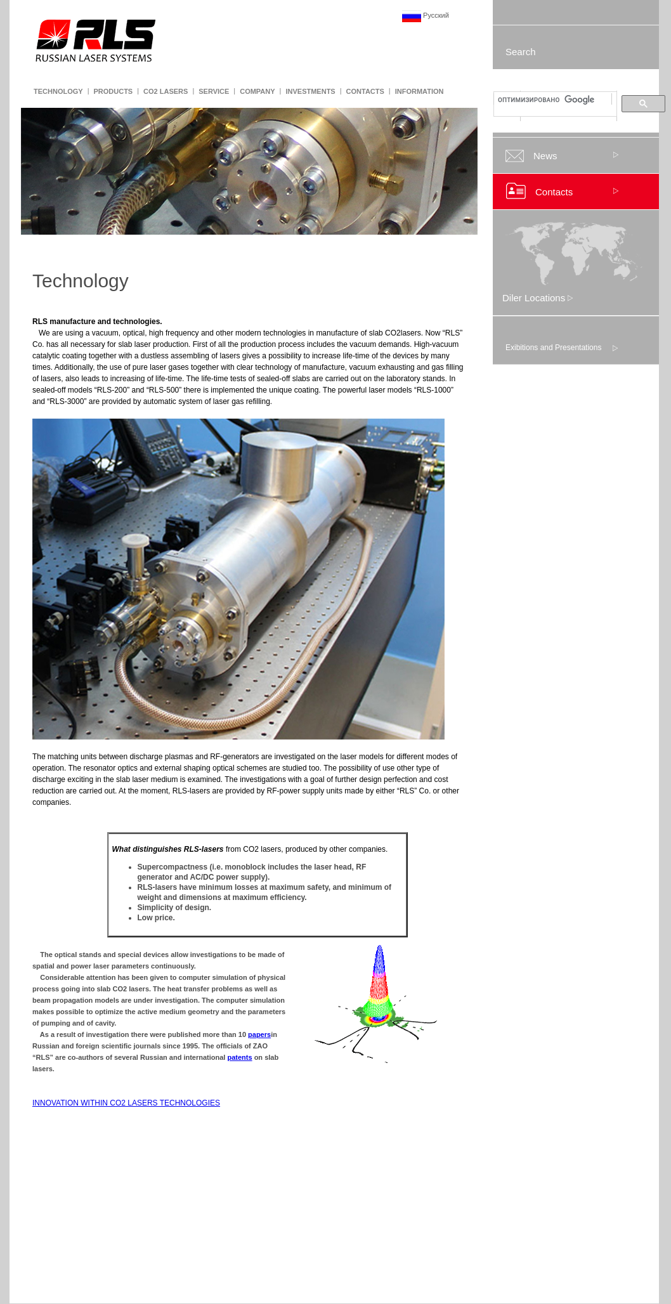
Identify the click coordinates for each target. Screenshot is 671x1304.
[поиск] (554, 99)
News (545, 155)
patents (239, 1057)
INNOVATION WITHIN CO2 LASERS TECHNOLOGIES (126, 1103)
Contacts (554, 191)
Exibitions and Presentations (553, 347)
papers (259, 1034)
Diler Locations (537, 297)
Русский (425, 15)
